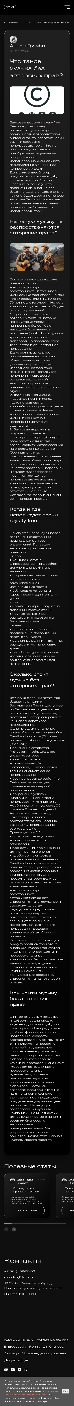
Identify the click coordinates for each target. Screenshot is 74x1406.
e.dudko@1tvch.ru (18, 1277)
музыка (44, 395)
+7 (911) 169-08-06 (19, 1271)
